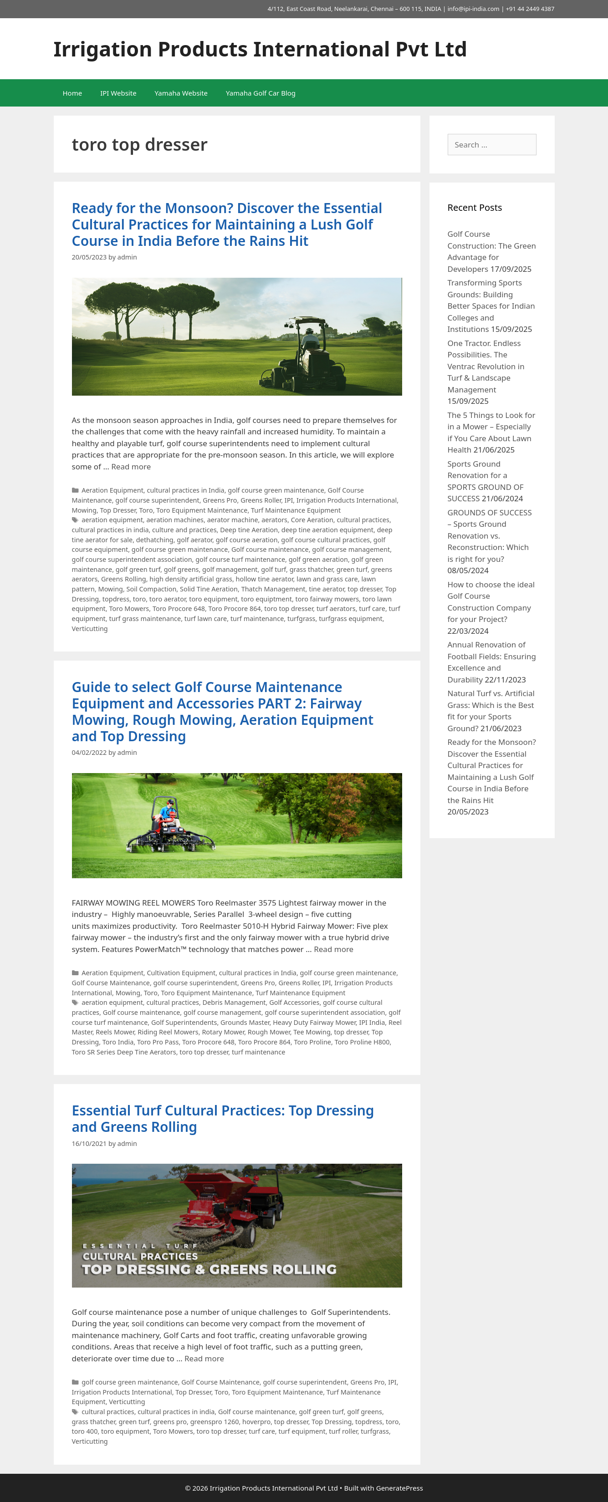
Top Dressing (332, 1421)
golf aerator (194, 539)
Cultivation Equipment (181, 972)
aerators (274, 519)
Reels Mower (115, 1032)
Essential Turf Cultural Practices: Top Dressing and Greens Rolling (223, 1118)
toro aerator (167, 599)
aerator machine (232, 519)
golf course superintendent (157, 500)
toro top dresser (288, 608)
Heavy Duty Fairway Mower (314, 1022)
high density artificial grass (190, 579)
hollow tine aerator (264, 579)
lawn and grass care (327, 579)
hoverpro (256, 1421)
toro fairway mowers (327, 599)
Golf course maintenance (270, 549)
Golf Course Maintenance (111, 982)
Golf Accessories (294, 1002)
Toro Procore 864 (235, 608)
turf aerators (336, 608)
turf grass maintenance (145, 618)
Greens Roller (260, 500)
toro (139, 599)
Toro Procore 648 (179, 608)
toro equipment (213, 599)
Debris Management (234, 1002)
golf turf (273, 569)
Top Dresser (118, 510)
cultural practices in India (185, 490)
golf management (229, 569)
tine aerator (326, 589)
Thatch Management (273, 589)
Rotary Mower (223, 1032)
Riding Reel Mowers (168, 1032)
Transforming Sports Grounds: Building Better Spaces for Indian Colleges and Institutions (491, 305)
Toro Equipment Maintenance (201, 510)
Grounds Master (244, 1022)
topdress (115, 599)
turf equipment (301, 1431)
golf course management (351, 549)
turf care (372, 608)
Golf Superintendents (184, 1022)
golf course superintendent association (132, 559)
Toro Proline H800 (362, 1042)
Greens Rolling (123, 579)
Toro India (117, 1042)
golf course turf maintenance (240, 559)
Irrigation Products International (346, 500)
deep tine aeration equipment (327, 529)
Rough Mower (269, 1032)
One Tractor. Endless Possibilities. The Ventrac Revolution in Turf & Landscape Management (486, 366)
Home (72, 92)
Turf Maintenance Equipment (296, 510)
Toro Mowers (129, 608)
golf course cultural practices (325, 539)
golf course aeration (247, 539)
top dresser (364, 589)
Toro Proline (312, 1042)
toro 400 (85, 1431)
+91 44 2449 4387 (530, 9)
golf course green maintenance (276, 490)
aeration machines (175, 519)
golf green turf (138, 569)
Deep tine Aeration (249, 529)
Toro (146, 510)
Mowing (84, 510)
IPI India (372, 1022)
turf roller (343, 1431)
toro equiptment (266, 599)
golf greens (181, 569)
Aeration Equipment (112, 490)
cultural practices (363, 519)
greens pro (170, 1421)
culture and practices (184, 529)
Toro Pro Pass (158, 1042)
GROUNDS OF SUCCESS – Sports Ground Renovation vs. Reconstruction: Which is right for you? (490, 535)
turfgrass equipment (351, 618)
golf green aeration (318, 559)
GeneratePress (399, 1487)
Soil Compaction (152, 589)
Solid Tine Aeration (209, 589)
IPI (289, 500)
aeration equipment (112, 519)
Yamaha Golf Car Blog (261, 92)
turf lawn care (205, 618)
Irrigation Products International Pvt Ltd (261, 48)
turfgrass (301, 618)
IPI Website (118, 92)
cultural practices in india (110, 529)
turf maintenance (257, 618)
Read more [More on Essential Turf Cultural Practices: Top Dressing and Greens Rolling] (204, 1358)
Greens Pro (220, 500)
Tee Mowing (311, 1032)
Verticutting (90, 628)
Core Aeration (312, 519)
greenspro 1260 (214, 1421)
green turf (352, 569)
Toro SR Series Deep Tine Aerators (124, 1052)
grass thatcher (311, 569)
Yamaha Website (181, 92)
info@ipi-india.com (474, 9)
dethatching (155, 539)
